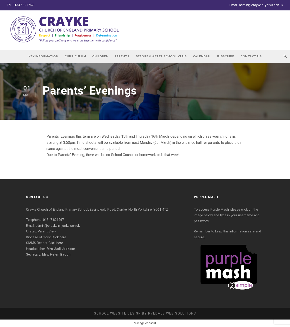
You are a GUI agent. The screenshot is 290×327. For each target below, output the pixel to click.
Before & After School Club (161, 56)
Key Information (43, 56)
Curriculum (75, 56)
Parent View (47, 231)
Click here (59, 237)
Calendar (201, 56)
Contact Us (250, 56)
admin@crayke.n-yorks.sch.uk (261, 5)
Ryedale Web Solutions (172, 313)
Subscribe (225, 56)
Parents (122, 56)
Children (100, 56)
